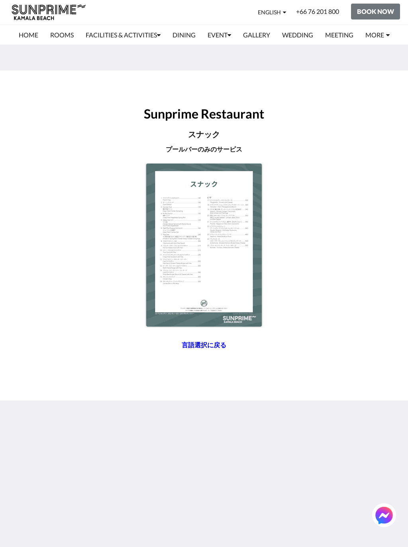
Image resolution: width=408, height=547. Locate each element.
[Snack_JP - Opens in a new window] (204, 245)
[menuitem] (28, 35)
